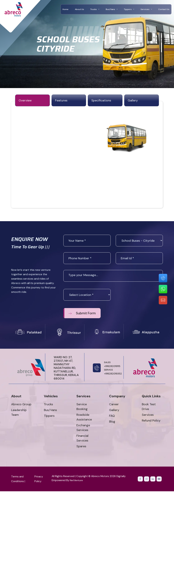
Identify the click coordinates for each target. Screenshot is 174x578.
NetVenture (76, 480)
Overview (25, 101)
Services (146, 9)
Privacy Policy (38, 479)
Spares (81, 447)
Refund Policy (151, 421)
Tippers (129, 9)
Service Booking (82, 407)
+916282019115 (112, 364)
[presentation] (141, 296)
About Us (79, 9)
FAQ (112, 416)
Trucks (94, 9)
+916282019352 (113, 372)
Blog (112, 422)
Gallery (114, 410)
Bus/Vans (112, 9)
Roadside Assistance (84, 417)
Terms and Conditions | (18, 479)
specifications (101, 101)
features (61, 101)
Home (65, 9)
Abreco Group (21, 405)
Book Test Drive (149, 407)
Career (114, 405)
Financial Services (82, 438)
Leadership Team (19, 412)
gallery (133, 101)
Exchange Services (83, 428)
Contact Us (163, 9)
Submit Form (82, 313)
